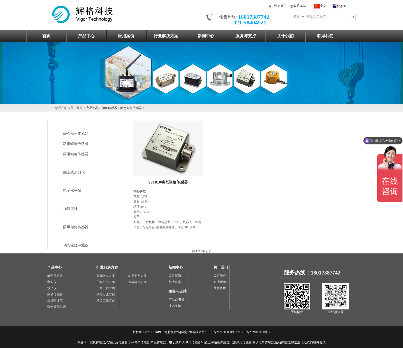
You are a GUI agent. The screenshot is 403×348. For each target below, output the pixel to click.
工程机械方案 (105, 282)
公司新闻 (175, 276)
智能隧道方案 (105, 276)
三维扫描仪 (55, 300)
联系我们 (325, 36)
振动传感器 (55, 294)
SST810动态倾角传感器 (168, 182)
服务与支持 (245, 36)
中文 (323, 6)
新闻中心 (206, 36)
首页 (46, 36)
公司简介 (220, 276)
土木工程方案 (105, 288)
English (341, 6)
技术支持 (175, 306)
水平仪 (52, 288)
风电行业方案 (105, 294)
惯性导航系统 (56, 306)
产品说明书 (176, 299)
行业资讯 (175, 282)
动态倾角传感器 (131, 108)
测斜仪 (52, 282)
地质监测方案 (137, 276)
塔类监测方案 (105, 300)
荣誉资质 (220, 288)
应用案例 (126, 36)
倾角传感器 (109, 108)
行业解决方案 (166, 36)
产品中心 (86, 36)
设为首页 (280, 6)
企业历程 (220, 282)
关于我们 (285, 36)
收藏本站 (300, 6)
